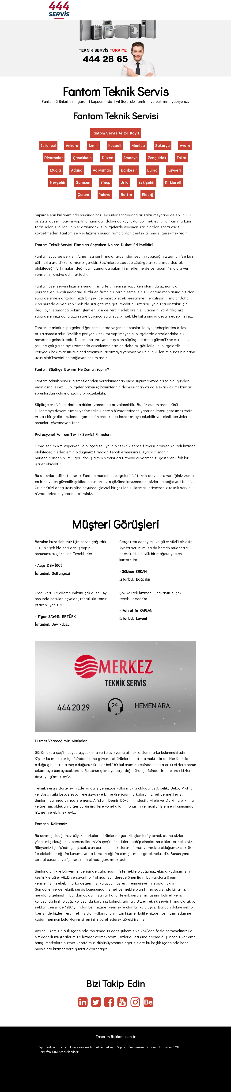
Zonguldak (157, 157)
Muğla (55, 170)
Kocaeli (114, 145)
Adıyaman (102, 170)
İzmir (93, 145)
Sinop (105, 182)
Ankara (72, 145)
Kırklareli (173, 182)
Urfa (125, 182)
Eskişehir (147, 182)
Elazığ (147, 194)
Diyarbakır (53, 157)
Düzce (107, 157)
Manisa (138, 145)
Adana (77, 170)
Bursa (152, 170)
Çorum (83, 194)
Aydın (185, 145)
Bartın (126, 194)
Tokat (181, 157)
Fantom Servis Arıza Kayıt (116, 132)
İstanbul (48, 145)
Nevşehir (58, 182)
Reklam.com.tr (123, 1036)
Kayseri (174, 170)
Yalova (104, 194)
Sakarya (162, 145)
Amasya (130, 157)
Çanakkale (82, 157)
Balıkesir (129, 170)
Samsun (83, 182)
